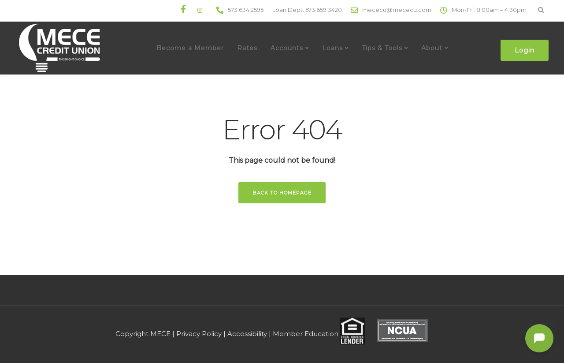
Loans (332, 48)
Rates (247, 48)
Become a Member (190, 48)
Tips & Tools (382, 48)
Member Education (305, 333)
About (431, 48)
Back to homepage (282, 193)
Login (524, 50)
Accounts (287, 48)
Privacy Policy (199, 333)
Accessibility (247, 333)
